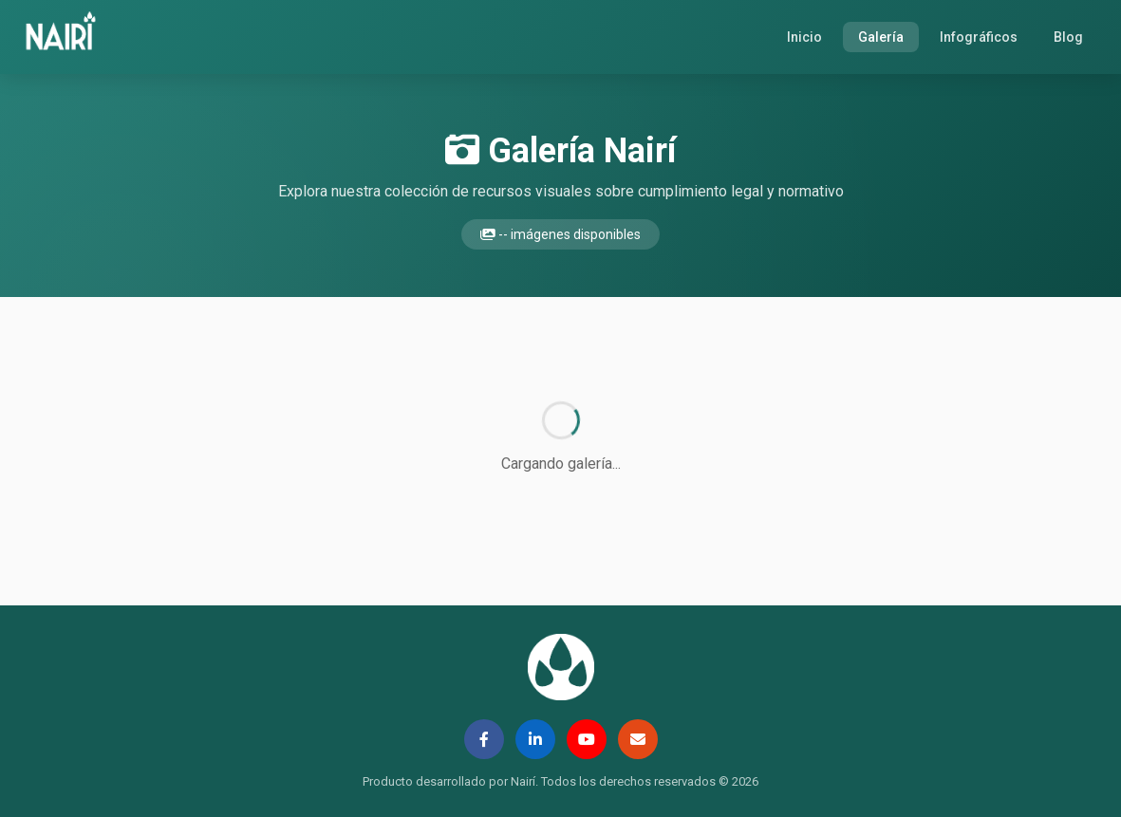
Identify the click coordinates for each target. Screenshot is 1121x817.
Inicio (804, 37)
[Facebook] (484, 739)
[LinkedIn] (535, 739)
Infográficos (979, 37)
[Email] (638, 739)
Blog (1068, 37)
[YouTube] (587, 739)
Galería (881, 37)
